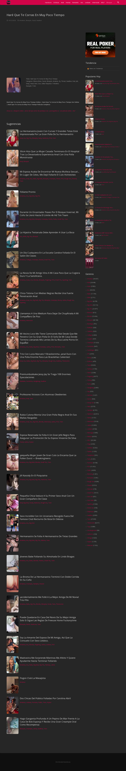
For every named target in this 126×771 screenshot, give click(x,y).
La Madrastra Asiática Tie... (103, 220)
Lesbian (48, 644)
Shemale (90, 489)
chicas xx (9, 111)
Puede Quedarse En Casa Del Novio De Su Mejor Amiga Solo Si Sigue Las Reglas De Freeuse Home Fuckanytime (48, 619)
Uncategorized (92, 530)
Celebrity (90, 331)
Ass (24, 138)
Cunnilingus (90, 350)
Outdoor (90, 448)
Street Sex (90, 508)
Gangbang (36, 381)
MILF (107, 235)
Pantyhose (90, 455)
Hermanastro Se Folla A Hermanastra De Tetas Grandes (48, 536)
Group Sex (90, 403)
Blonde (36, 280)
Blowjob (28, 20)
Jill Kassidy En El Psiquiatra (33, 475)
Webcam (90, 545)
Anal (21, 138)
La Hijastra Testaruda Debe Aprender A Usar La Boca (47, 232)
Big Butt (39, 179)
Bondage (90, 324)
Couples (89, 339)
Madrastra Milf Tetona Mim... (104, 233)
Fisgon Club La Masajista (33, 678)
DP (88, 354)
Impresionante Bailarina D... (103, 144)
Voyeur (31, 442)
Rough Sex (67, 179)
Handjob (36, 584)
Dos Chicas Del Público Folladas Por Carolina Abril (45, 698)
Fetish (58, 179)
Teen (54, 138)
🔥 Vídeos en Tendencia (95, 68)
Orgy (88, 444)
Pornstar (34, 702)
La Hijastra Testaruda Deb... (104, 170)
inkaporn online (18, 111)
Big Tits (29, 138)
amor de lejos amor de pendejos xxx (36, 111)
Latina (64, 300)
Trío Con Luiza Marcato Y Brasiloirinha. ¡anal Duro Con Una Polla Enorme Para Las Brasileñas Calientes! (48, 355)
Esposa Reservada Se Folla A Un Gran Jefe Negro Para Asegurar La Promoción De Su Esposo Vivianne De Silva (48, 436)
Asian (28, 280)
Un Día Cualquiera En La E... (103, 195)
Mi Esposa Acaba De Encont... (104, 106)
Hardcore (45, 138)
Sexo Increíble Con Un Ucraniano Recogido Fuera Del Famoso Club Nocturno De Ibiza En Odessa (47, 517)
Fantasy (47, 665)
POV (50, 138)
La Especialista (99, 132)
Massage (90, 433)
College (28, 260)
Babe (34, 179)
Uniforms (90, 534)
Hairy (40, 138)
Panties (41, 560)
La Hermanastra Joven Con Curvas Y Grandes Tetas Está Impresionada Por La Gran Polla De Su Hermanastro (49, 133)
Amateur (22, 20)
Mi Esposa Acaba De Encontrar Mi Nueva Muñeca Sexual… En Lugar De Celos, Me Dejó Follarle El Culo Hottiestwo (49, 173)
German (89, 395)
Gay (88, 391)
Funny (89, 384)
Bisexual (90, 312)
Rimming (90, 474)
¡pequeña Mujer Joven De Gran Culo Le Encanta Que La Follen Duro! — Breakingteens (48, 457)
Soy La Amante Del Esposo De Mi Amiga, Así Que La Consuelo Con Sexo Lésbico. (46, 639)
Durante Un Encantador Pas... (104, 157)
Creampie (52, 179)
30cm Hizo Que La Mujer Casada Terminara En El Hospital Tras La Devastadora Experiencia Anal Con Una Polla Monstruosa (49, 154)
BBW (24, 236)
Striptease (90, 511)
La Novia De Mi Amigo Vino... (104, 208)
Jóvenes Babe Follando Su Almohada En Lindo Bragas (47, 556)
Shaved (74, 179)
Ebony (60, 300)
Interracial (29, 320)
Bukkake (22, 381)
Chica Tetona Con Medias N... (104, 245)
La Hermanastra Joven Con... (104, 81)
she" (74, 111)
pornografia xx (54, 111)
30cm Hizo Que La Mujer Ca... (104, 94)
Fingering (48, 280)
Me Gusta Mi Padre (101, 258)
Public (55, 219)
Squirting (65, 280)
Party (89, 459)
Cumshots (29, 381)
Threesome (66, 361)
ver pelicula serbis (65, 111)
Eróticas (89, 361)
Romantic (58, 347)
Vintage (89, 538)
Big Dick (35, 422)
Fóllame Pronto (28, 191)
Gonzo (89, 399)
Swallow (39, 20)
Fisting (89, 380)
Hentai (89, 418)
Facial (34, 20)
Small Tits (61, 219)
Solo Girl (90, 496)
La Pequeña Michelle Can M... (104, 182)
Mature (43, 540)
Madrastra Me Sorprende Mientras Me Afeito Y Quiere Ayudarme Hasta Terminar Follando (47, 659)
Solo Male (90, 500)
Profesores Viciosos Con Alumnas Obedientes (43, 394)
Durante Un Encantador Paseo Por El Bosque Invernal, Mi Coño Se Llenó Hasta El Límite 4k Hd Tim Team (49, 214)
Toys (88, 527)
